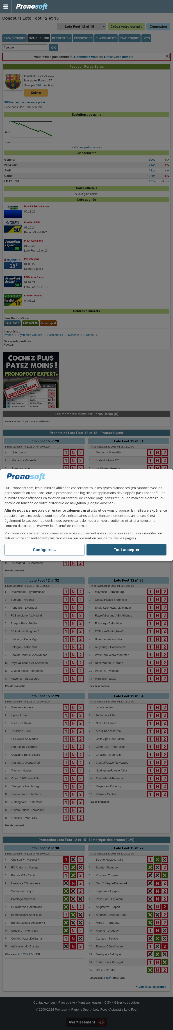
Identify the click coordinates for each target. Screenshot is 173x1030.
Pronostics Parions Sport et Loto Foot (32, 6)
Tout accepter (127, 549)
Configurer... (44, 549)
